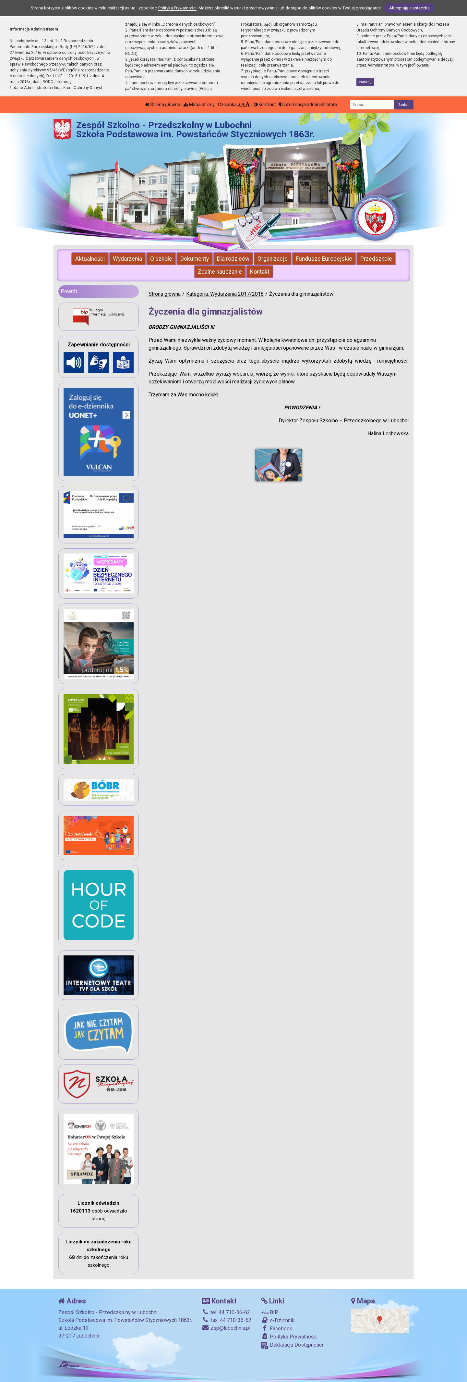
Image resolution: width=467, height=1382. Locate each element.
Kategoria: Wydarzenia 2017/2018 (225, 294)
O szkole (161, 258)
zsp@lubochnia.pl (226, 1328)
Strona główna (162, 104)
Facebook (276, 1328)
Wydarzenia (127, 258)
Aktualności (90, 258)
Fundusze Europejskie (324, 258)
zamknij (365, 82)
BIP (269, 1312)
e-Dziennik (277, 1320)
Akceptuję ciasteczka (409, 8)
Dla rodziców (233, 258)
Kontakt (259, 271)
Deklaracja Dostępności (292, 1345)
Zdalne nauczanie (220, 271)
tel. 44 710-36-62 (226, 1312)
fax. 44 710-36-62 (226, 1320)
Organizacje (272, 258)
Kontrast (265, 104)
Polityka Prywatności (289, 1336)
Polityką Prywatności (177, 8)
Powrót (69, 291)
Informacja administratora (308, 104)
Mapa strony (199, 104)
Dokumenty (194, 258)
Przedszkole (376, 258)
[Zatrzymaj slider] (295, 222)
